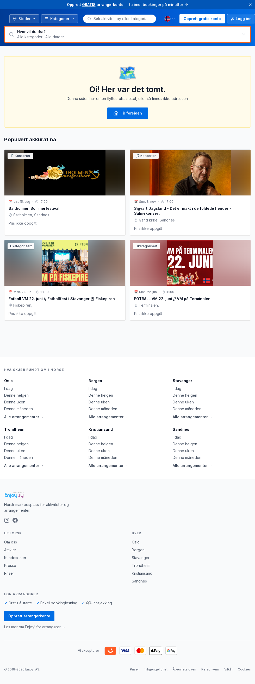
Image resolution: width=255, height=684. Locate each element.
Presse (10, 565)
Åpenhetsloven (184, 669)
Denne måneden (18, 409)
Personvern (210, 669)
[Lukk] (250, 4)
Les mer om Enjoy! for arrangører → (34, 627)
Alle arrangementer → (24, 417)
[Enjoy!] (127, 495)
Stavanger (182, 380)
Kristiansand (101, 429)
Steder (24, 18)
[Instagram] (6, 520)
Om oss (10, 542)
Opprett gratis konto (202, 18)
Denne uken (14, 402)
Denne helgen (16, 395)
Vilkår (228, 669)
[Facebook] (15, 520)
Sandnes (181, 429)
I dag (8, 388)
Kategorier (59, 18)
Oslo (8, 380)
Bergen (95, 380)
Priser (9, 573)
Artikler (10, 550)
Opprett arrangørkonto (29, 616)
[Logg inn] (241, 18)
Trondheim (14, 429)
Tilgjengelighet (155, 669)
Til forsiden (127, 113)
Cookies (244, 669)
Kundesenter (15, 557)
